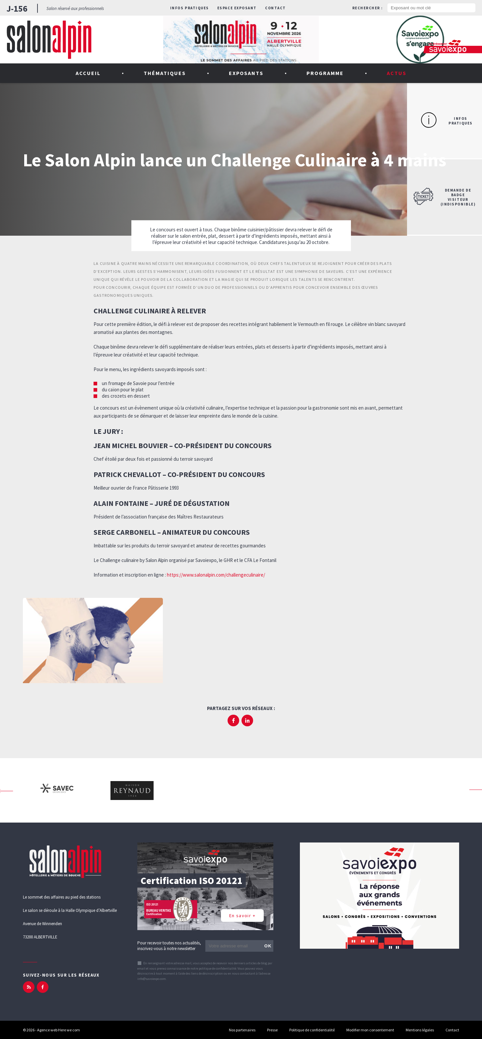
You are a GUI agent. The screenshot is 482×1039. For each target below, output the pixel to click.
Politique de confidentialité (312, 1029)
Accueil (88, 73)
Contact (275, 8)
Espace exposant (237, 8)
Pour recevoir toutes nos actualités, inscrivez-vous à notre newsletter (169, 945)
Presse (272, 1029)
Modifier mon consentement (370, 1029)
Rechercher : (367, 8)
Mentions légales (420, 1029)
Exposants (246, 73)
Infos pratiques (189, 8)
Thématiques (165, 73)
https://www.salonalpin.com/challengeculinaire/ (216, 575)
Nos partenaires (242, 1029)
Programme (325, 73)
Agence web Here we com (58, 1029)
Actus (396, 73)
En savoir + (242, 916)
